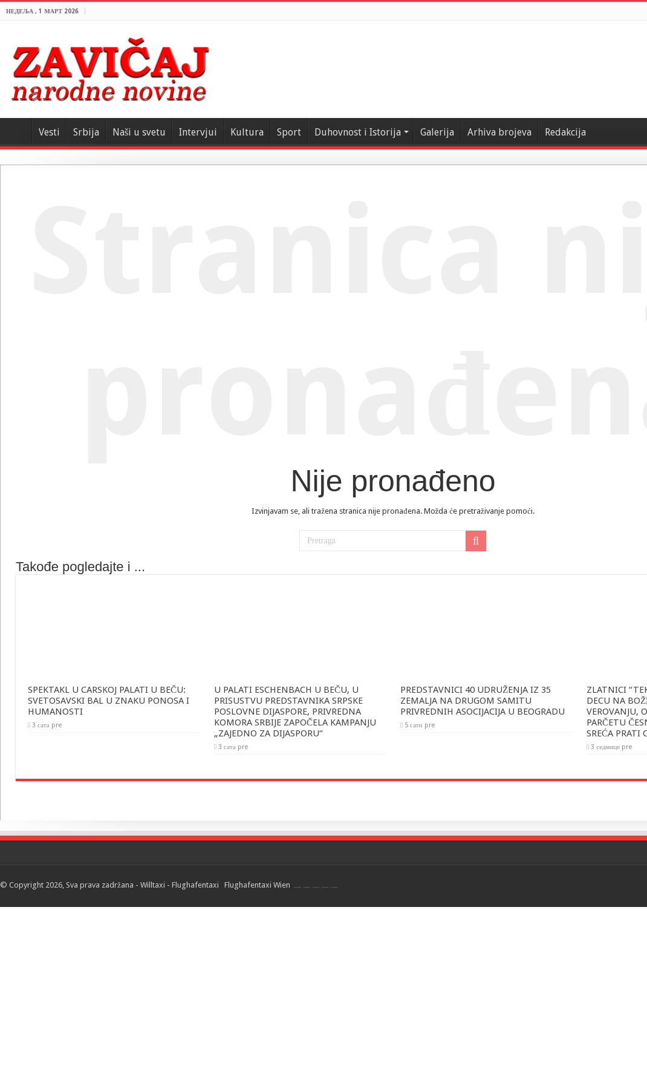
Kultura (247, 132)
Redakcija (565, 132)
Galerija (437, 132)
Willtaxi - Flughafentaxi (179, 884)
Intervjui (198, 132)
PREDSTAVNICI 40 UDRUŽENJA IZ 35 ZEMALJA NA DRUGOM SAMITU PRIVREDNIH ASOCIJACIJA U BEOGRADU (482, 700)
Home (15, 130)
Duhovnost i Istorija (357, 132)
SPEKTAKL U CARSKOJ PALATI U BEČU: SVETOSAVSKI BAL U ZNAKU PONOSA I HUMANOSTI (108, 700)
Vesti (49, 132)
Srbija (86, 132)
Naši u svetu (139, 132)
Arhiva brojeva (499, 132)
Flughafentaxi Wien (257, 884)
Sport (289, 132)
